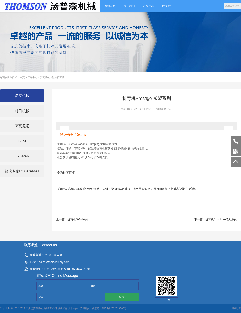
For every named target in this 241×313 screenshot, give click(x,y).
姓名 (40, 286)
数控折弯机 (58, 77)
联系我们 (168, 6)
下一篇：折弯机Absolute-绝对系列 (215, 219)
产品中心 (148, 6)
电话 (93, 286)
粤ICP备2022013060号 (114, 308)
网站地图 (236, 308)
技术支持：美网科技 (78, 308)
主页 (22, 77)
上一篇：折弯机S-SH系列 (72, 219)
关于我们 (129, 6)
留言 (40, 297)
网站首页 (110, 6)
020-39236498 (236, 141)
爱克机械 (45, 77)
